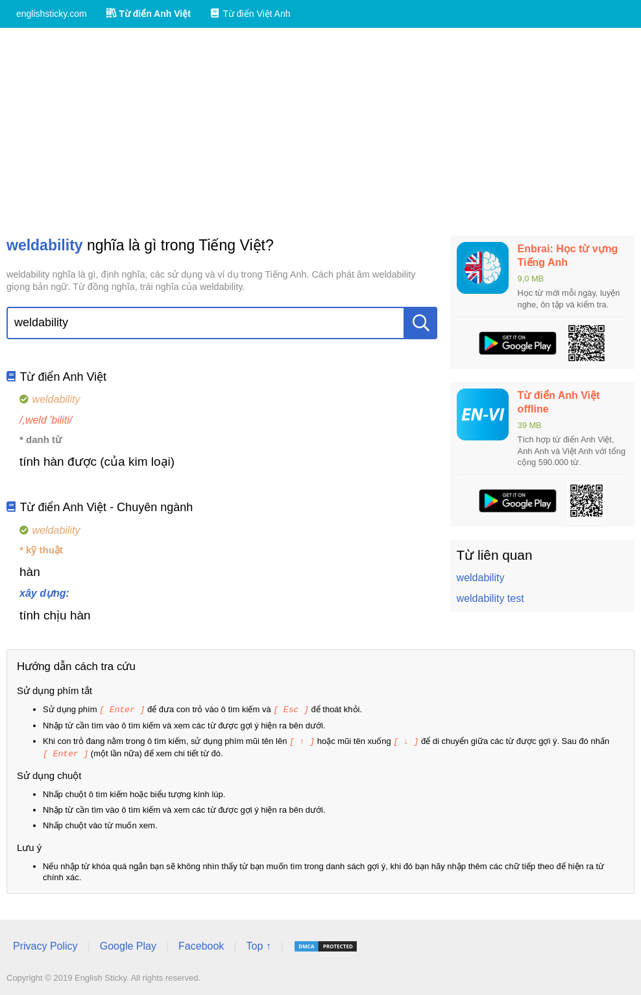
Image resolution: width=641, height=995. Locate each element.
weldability (481, 577)
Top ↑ (258, 944)
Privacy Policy (45, 944)
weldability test (490, 598)
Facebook (201, 944)
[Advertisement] (320, 131)
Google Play (128, 944)
